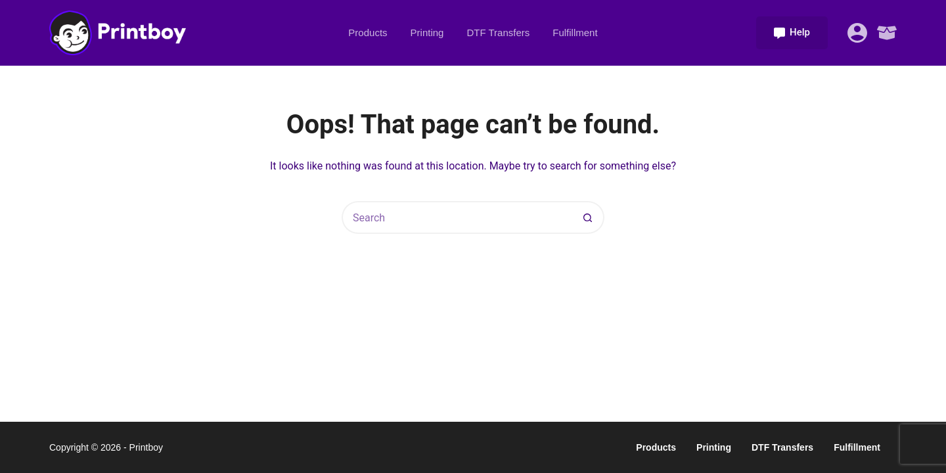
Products (367, 32)
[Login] (857, 33)
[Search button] (588, 217)
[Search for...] (457, 217)
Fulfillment (574, 32)
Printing (427, 32)
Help (792, 32)
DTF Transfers (497, 32)
